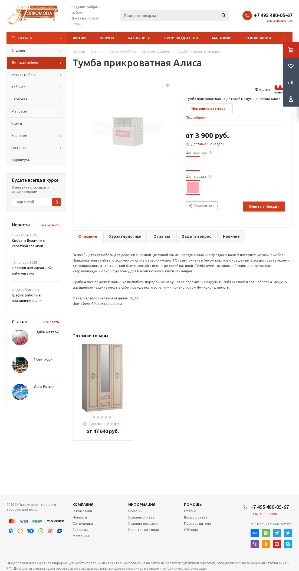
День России (44, 386)
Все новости (51, 225)
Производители (181, 38)
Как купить (139, 38)
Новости (80, 517)
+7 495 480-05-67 (273, 15)
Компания (83, 504)
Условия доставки (143, 523)
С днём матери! (47, 332)
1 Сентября (43, 359)
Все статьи (52, 322)
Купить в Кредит (264, 206)
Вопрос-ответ (196, 517)
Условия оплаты (141, 517)
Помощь (193, 504)
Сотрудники (83, 523)
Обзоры (191, 530)
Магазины (222, 38)
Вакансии (80, 530)
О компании (258, 38)
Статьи (190, 511)
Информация (141, 504)
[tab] (197, 117)
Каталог (26, 38)
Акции (79, 38)
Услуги (107, 38)
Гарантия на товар (143, 530)
